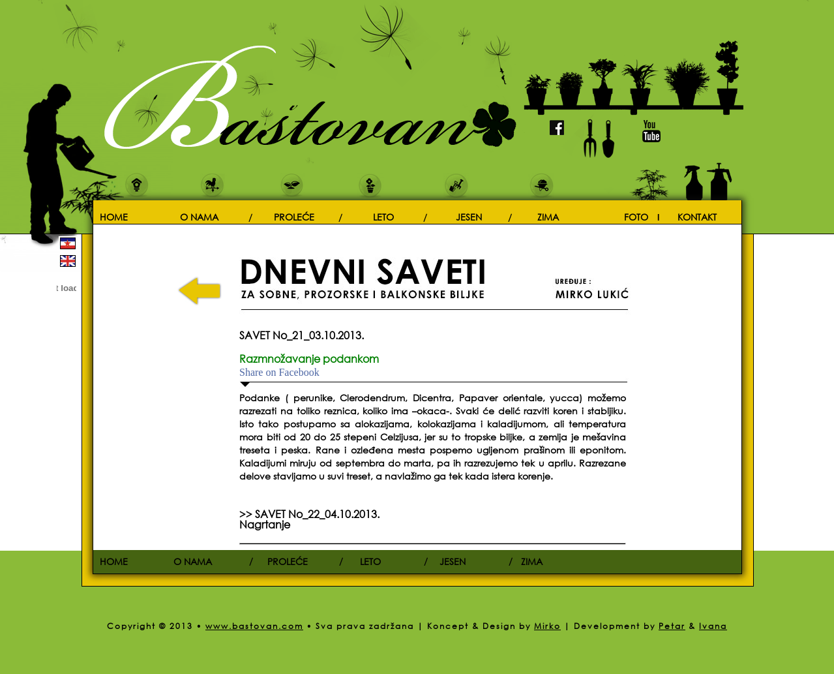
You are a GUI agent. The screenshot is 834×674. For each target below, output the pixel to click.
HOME (114, 216)
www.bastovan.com (254, 626)
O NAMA (199, 216)
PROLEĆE (294, 216)
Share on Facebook (279, 372)
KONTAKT (697, 216)
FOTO (636, 216)
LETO (383, 216)
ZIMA (548, 216)
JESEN (469, 216)
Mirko (547, 626)
